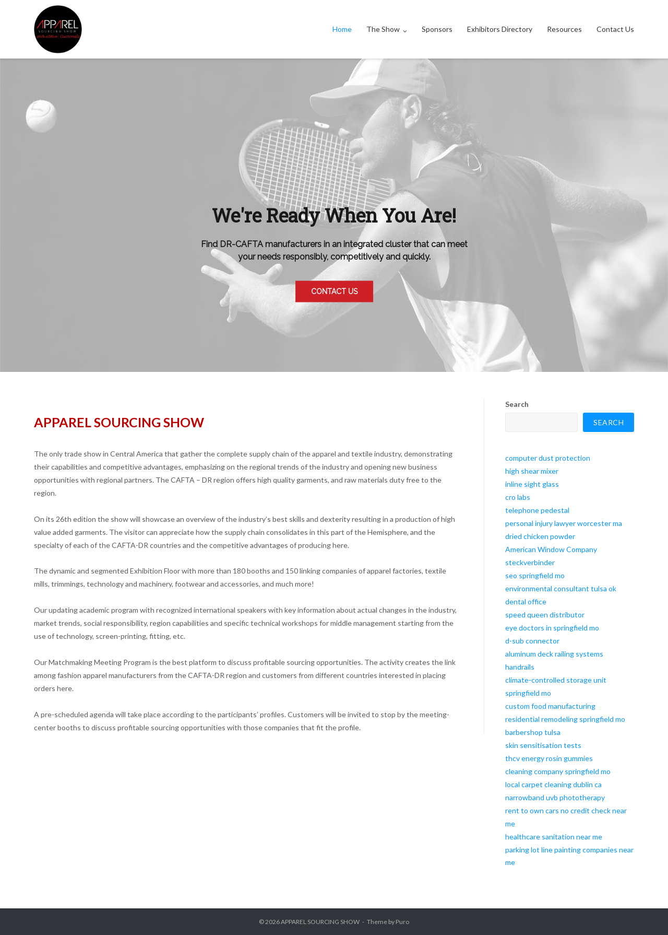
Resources (564, 29)
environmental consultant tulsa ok (560, 588)
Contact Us (615, 29)
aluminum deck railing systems (554, 653)
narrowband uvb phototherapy (555, 797)
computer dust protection (547, 457)
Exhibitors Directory (499, 29)
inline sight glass (532, 484)
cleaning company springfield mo (558, 771)
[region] (334, 215)
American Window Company (551, 549)
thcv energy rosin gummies (549, 758)
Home (342, 29)
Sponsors (437, 29)
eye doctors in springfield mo (552, 627)
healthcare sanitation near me (553, 836)
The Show (383, 29)
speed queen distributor (544, 614)
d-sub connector (532, 640)
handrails (519, 666)
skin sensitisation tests (543, 745)
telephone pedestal (537, 510)
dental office (525, 601)
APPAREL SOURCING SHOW (320, 922)
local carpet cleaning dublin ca (553, 784)
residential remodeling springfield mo (565, 719)
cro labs (517, 497)
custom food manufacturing (550, 706)
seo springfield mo (535, 575)
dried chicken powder (540, 536)
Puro (402, 922)
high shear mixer (531, 470)
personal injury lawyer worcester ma (563, 523)
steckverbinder (530, 562)
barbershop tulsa (532, 732)
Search (517, 404)
